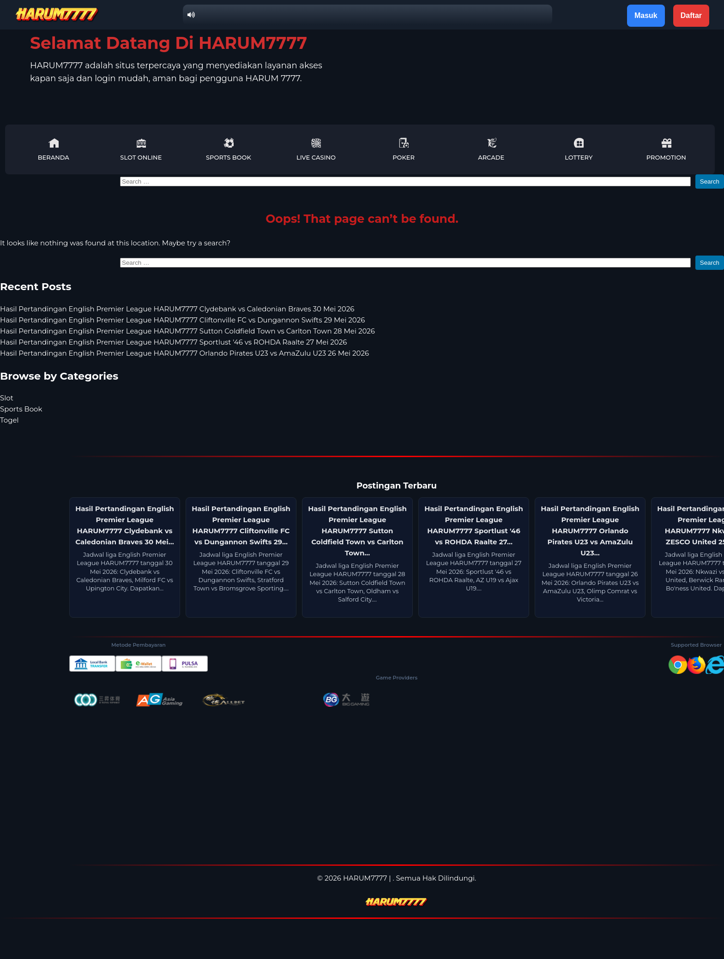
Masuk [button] (646, 15)
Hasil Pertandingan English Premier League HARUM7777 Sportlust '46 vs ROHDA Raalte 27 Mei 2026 (173, 342)
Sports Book (228, 149)
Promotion (666, 149)
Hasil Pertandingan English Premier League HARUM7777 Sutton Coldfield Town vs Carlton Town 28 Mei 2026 (187, 331)
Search (709, 181)
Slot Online (141, 149)
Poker (403, 149)
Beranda (53, 149)
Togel (9, 420)
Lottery (578, 149)
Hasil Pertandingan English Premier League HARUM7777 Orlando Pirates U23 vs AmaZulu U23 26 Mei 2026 (184, 353)
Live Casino (316, 149)
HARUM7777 (365, 878)
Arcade (491, 149)
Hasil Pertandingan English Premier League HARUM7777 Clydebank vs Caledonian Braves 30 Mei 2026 (177, 308)
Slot (6, 397)
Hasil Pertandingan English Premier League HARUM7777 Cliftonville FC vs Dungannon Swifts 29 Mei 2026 (182, 320)
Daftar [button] (691, 15)
